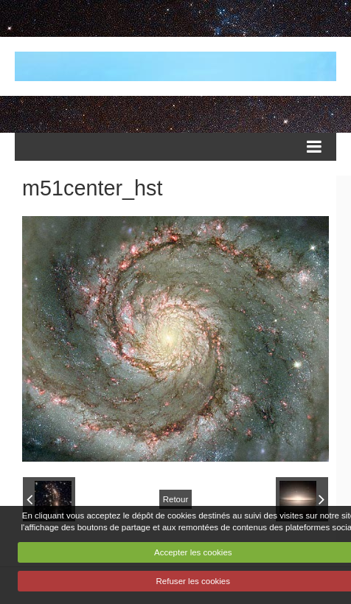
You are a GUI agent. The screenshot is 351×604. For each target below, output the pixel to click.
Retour (176, 499)
